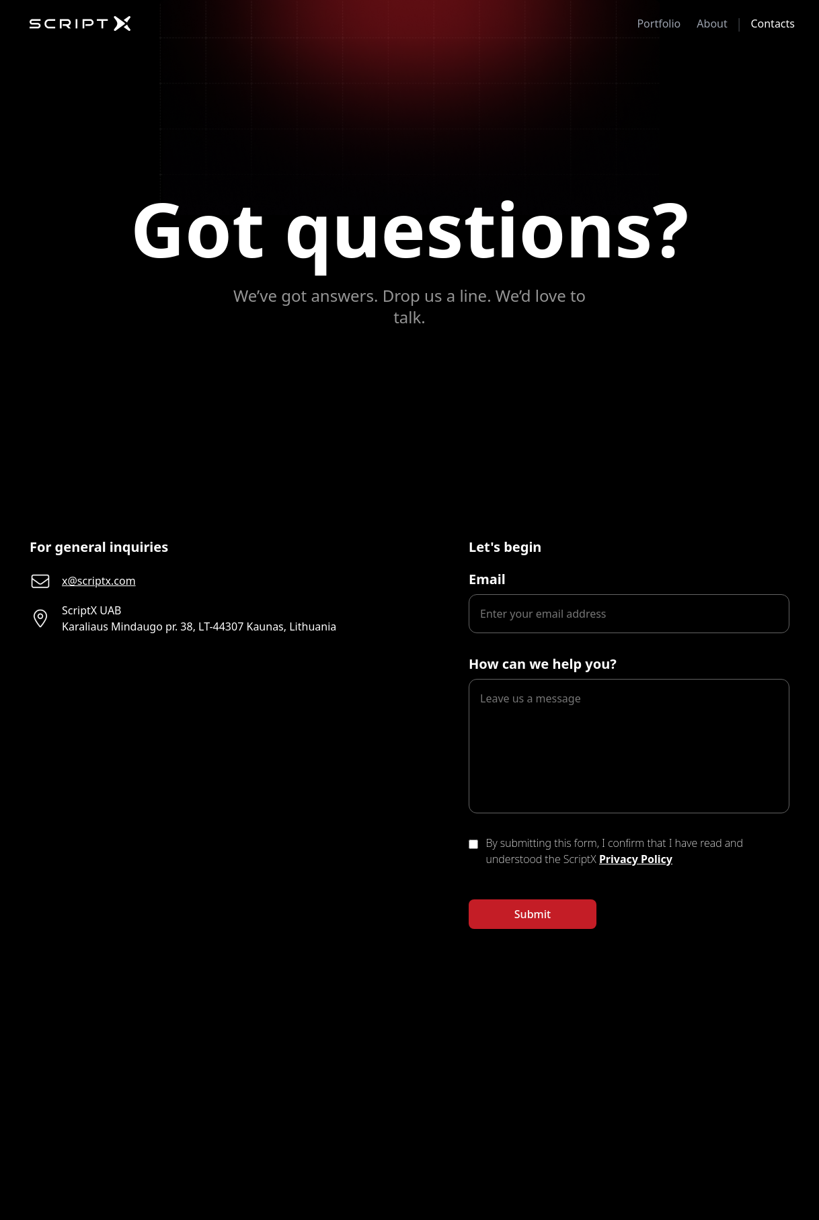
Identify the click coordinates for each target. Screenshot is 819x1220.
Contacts (772, 23)
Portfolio (658, 23)
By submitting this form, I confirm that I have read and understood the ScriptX (614, 851)
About (712, 23)
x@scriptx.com (99, 580)
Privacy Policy (635, 859)
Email (487, 579)
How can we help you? (543, 664)
